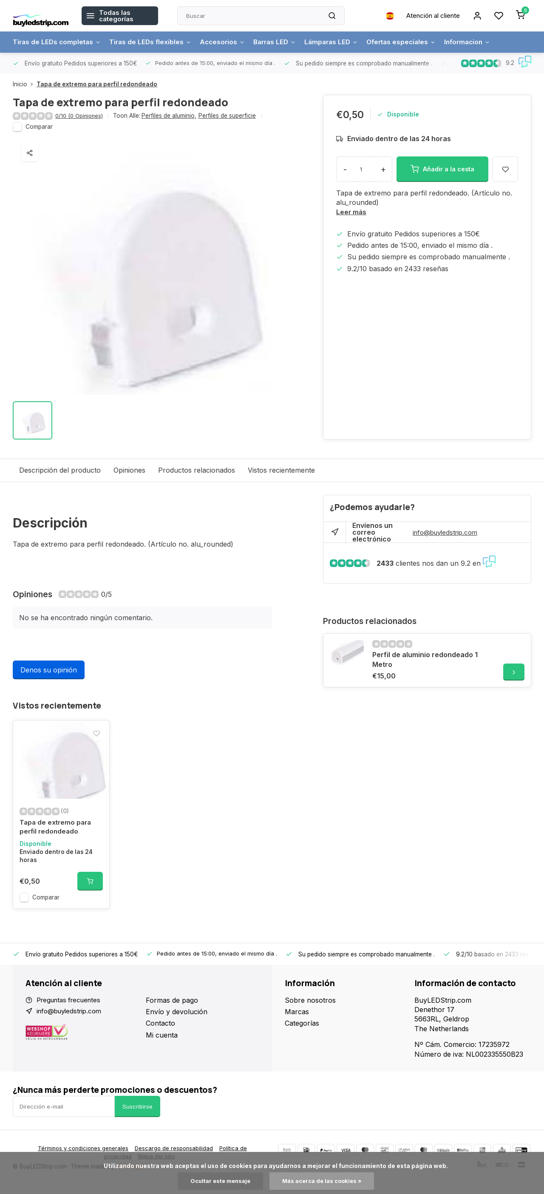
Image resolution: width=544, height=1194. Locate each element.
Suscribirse (137, 1114)
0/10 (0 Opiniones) (80, 116)
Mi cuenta (162, 1043)
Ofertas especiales (415, 42)
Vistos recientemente (281, 470)
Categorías (302, 1031)
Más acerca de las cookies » (324, 1180)
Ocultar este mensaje (218, 1180)
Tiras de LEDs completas (58, 42)
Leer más (351, 212)
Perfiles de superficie (230, 116)
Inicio (25, 84)
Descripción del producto (60, 470)
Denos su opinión (48, 670)
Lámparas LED (342, 42)
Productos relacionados (196, 470)
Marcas (297, 1020)
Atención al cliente (429, 15)
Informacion (484, 42)
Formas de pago (172, 1008)
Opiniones (129, 470)
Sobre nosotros (310, 1008)
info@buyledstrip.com (448, 532)
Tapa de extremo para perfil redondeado (97, 84)
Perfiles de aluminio (171, 116)
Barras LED (283, 42)
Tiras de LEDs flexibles (154, 42)
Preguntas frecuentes (72, 1008)
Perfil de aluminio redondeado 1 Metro (425, 660)
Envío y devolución (176, 1020)
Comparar (39, 127)
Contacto (160, 1031)
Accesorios (228, 42)
